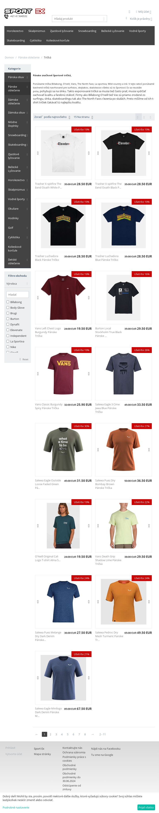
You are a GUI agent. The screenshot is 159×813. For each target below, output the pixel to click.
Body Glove (15, 298)
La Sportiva (15, 332)
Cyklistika (35, 40)
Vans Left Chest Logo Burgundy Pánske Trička (48, 332)
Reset (25, 350)
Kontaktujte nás (72, 748)
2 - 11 (104, 735)
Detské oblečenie (17, 254)
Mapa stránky (42, 754)
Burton (12, 310)
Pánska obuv (15, 77)
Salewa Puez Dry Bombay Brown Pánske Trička (105, 484)
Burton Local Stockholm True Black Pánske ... (108, 332)
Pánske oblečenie (29, 57)
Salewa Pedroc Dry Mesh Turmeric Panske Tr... (109, 636)
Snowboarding (87, 31)
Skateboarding (16, 40)
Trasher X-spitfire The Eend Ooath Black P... (108, 186)
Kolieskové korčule (57, 40)
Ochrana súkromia (74, 753)
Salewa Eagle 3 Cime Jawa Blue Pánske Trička (107, 408)
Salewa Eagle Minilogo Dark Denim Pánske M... (48, 712)
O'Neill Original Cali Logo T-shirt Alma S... (47, 558)
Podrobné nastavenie (16, 807)
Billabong (14, 293)
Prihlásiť (10, 748)
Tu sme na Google (102, 755)
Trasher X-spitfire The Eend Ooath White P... (48, 186)
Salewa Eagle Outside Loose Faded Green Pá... (48, 484)
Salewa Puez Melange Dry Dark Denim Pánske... (48, 636)
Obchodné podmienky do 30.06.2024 (72, 777)
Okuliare (12, 203)
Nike (11, 338)
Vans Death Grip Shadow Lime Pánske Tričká (108, 560)
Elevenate (14, 321)
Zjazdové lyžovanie (61, 31)
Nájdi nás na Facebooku (105, 749)
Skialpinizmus (36, 31)
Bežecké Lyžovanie (112, 31)
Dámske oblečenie (13, 98)
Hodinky (12, 212)
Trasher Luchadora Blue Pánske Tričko (106, 258)
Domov (9, 57)
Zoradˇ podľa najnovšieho (52, 117)
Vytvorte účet (13, 754)
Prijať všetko (146, 807)
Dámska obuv (15, 109)
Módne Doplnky (17, 119)
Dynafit (12, 315)
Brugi (11, 304)
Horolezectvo (15, 31)
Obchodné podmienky (70, 767)
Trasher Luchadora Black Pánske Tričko (47, 258)
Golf (9, 222)
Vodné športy (137, 31)
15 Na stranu (83, 117)
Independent (16, 327)
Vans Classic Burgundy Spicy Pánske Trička (49, 406)
